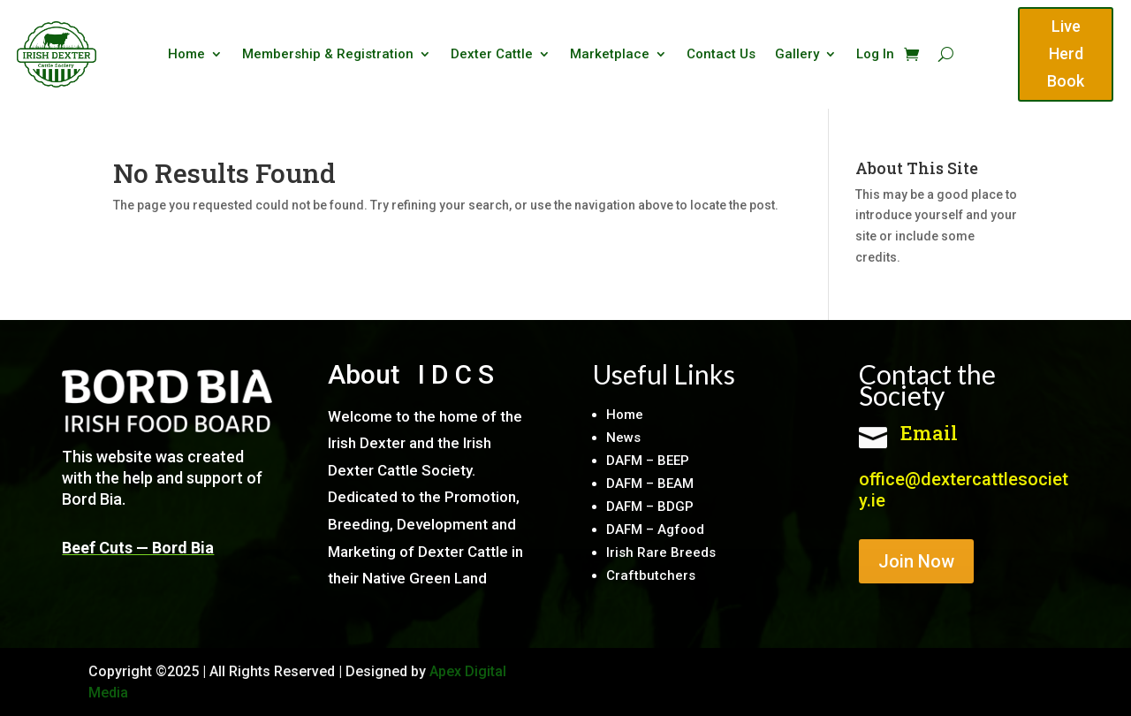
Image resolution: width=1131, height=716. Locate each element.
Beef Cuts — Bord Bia (138, 547)
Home (186, 55)
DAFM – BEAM (650, 483)
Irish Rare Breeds (661, 552)
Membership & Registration (328, 55)
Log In (875, 55)
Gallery (797, 55)
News (623, 438)
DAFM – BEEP (647, 460)
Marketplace (609, 55)
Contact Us (721, 55)
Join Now (916, 561)
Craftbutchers (650, 575)
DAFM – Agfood (655, 529)
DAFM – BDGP (650, 506)
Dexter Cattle (492, 55)
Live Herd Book (1065, 53)
